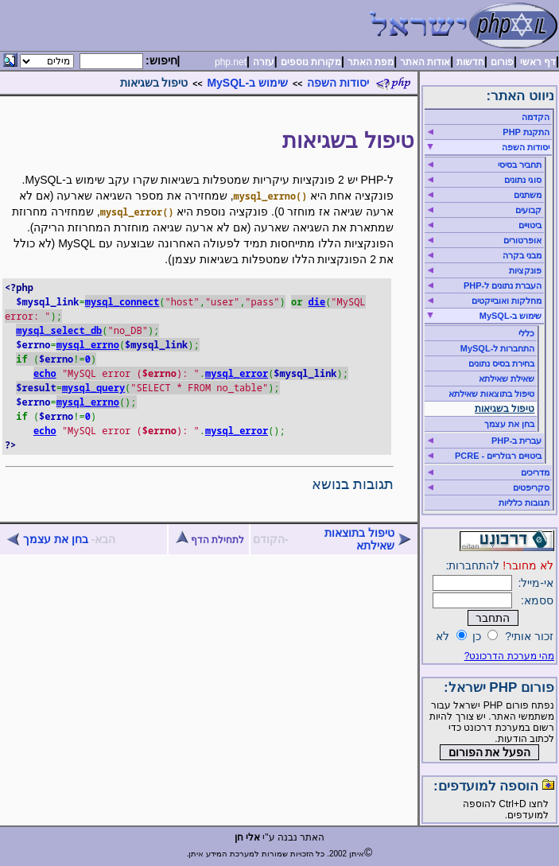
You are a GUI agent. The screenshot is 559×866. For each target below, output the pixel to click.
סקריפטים (531, 487)
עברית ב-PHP (516, 440)
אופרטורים (522, 240)
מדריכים (535, 472)
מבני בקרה (522, 255)
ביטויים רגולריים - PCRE (498, 455)
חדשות (470, 62)
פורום (502, 62)
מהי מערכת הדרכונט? (509, 656)
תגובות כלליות (524, 502)
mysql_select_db (59, 330)
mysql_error (236, 373)
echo (44, 373)
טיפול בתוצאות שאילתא (359, 539)
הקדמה (535, 117)
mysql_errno (87, 344)
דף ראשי (538, 62)
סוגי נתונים (523, 179)
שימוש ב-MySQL (247, 82)
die (317, 302)
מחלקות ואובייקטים (507, 300)
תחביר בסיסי (520, 164)
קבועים (528, 210)
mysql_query (93, 387)
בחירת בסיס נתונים (501, 363)
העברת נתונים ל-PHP (503, 285)
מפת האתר (370, 62)
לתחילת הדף (210, 540)
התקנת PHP (526, 132)
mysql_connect (122, 302)
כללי (526, 333)
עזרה (263, 62)
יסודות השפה (338, 82)
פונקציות (525, 270)
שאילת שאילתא (506, 378)
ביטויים (530, 225)
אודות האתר (425, 62)
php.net (231, 62)
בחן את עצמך (55, 539)
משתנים (528, 195)
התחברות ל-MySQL (497, 348)
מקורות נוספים (311, 62)
